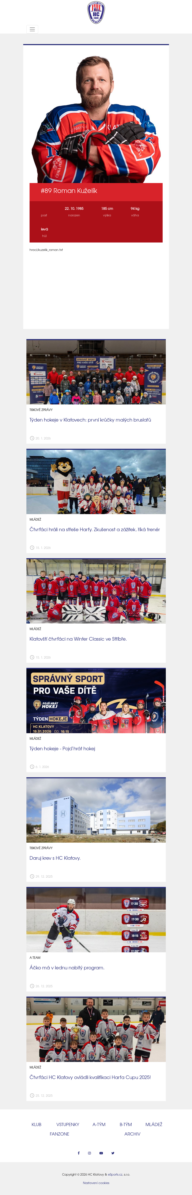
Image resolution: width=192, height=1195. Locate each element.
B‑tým (126, 1124)
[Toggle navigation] (32, 29)
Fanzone (59, 1134)
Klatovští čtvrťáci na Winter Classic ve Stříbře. (78, 638)
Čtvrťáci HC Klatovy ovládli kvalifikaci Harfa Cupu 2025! (90, 1077)
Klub (36, 1124)
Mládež (154, 1124)
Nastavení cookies (96, 1183)
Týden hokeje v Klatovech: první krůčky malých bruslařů (90, 419)
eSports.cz (115, 1174)
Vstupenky (67, 1124)
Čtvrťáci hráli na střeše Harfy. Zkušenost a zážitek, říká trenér (95, 529)
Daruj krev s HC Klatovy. (55, 857)
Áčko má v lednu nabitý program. (67, 967)
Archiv (132, 1134)
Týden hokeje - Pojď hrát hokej (62, 748)
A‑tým (99, 1124)
